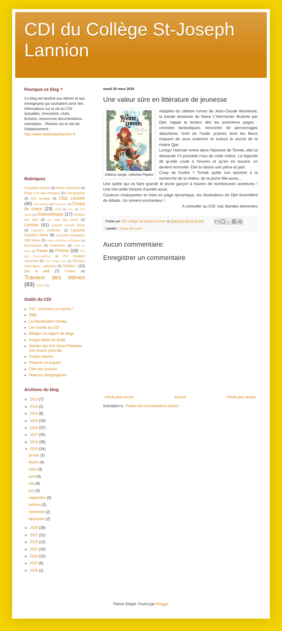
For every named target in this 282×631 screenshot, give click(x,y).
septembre (38, 498)
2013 (34, 406)
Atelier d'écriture (68, 188)
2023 (34, 549)
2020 (34, 528)
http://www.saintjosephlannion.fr (50, 134)
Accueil (180, 397)
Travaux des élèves (54, 277)
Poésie (42, 251)
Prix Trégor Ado (55, 261)
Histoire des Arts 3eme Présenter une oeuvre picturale (55, 348)
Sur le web (37, 271)
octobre (35, 505)
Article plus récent (119, 397)
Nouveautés (33, 245)
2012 (34, 399)
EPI (70, 209)
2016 (34, 428)
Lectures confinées (46, 230)
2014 (34, 413)
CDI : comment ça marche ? (51, 309)
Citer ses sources (43, 369)
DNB (58, 209)
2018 (34, 442)
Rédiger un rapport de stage (51, 333)
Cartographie (75, 193)
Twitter (40, 285)
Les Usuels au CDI (44, 327)
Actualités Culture (37, 188)
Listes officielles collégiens (63, 240)
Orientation (58, 245)
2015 (34, 421)
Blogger (162, 604)
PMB (33, 315)
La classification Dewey (48, 321)
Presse (62, 250)
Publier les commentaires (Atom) (152, 406)
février (34, 462)
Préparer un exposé (45, 362)
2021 (34, 535)
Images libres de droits (47, 340)
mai (32, 483)
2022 (34, 542)
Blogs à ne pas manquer (42, 193)
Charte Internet (41, 356)
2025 (34, 563)
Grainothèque (50, 214)
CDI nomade (40, 198)
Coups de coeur (131, 228)
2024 (34, 556)
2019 (34, 449)
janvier (34, 455)
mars (33, 469)
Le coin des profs (63, 219)
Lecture (31, 224)
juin (32, 491)
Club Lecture (72, 198)
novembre (37, 512)
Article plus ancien (241, 397)
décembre (37, 519)
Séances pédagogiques (48, 375)
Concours (61, 204)
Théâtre (70, 271)
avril (32, 476)
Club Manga (41, 204)
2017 (34, 435)
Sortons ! (69, 266)
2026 (34, 570)
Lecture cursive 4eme (68, 225)
